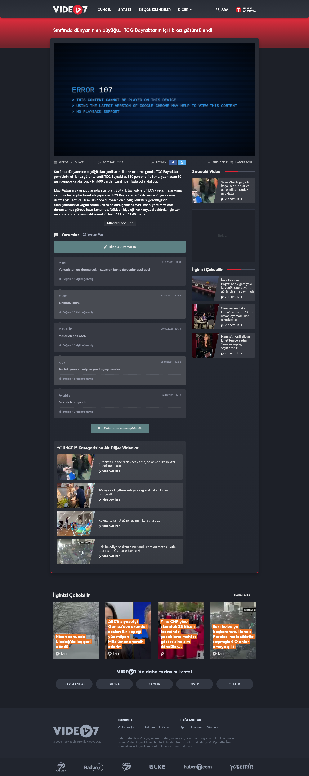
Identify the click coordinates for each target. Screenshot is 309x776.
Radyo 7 (93, 767)
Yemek (235, 684)
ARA (222, 9)
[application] (154, 99)
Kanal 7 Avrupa (126, 767)
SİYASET (124, 10)
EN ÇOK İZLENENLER (155, 10)
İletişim (164, 727)
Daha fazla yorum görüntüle (120, 428)
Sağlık (154, 684)
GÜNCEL (104, 10)
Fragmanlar (74, 684)
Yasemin (242, 767)
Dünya (114, 684)
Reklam (149, 727)
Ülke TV (157, 767)
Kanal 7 (60, 767)
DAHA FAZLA (244, 595)
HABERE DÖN (241, 162)
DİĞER (185, 9)
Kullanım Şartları (129, 727)
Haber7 (198, 767)
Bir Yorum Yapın (120, 247)
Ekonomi (196, 727)
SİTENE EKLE (218, 162)
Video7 (63, 162)
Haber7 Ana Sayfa (246, 10)
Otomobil (213, 727)
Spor (194, 684)
